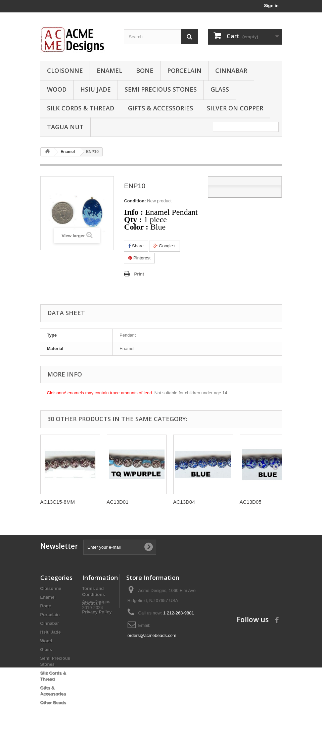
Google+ (164, 245)
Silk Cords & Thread (80, 108)
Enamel (109, 70)
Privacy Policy (97, 611)
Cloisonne (65, 70)
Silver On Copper (235, 108)
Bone (144, 70)
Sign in (271, 5)
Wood (56, 89)
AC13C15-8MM (57, 502)
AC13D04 (184, 502)
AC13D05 (251, 502)
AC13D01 (118, 502)
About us (91, 603)
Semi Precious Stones (161, 89)
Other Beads (53, 702)
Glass (220, 89)
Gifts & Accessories (160, 108)
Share (135, 245)
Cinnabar (231, 70)
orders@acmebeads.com (152, 635)
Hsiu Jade (95, 89)
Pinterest (139, 257)
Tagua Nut (65, 127)
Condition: (135, 200)
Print (139, 274)
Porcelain (184, 70)
